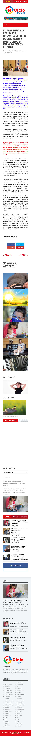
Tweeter (20, 244)
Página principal (7, 477)
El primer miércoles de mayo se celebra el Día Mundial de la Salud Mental (14, 484)
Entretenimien (9, 694)
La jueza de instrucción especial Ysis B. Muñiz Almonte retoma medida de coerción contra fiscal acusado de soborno (19, 558)
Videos (19, 726)
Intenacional (20, 701)
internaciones (21, 705)
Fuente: (19, 696)
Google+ (11, 247)
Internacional (20, 703)
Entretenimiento (21, 694)
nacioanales (20, 709)
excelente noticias (7, 697)
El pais (19, 692)
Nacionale (20, 713)
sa (5, 719)
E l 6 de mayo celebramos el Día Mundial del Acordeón (18, 538)
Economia (19, 688)
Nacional (7, 713)
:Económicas (8, 684)
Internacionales (9, 705)
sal (18, 719)
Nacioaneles (8, 711)
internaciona (8, 703)
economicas (8, 690)
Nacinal (7, 707)
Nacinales (20, 707)
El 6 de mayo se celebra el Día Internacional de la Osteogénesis (19, 530)
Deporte (7, 686)
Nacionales (8, 715)
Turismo (7, 726)
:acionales (20, 682)
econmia (7, 688)
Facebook (11, 244)
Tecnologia (20, 724)
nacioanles (20, 711)
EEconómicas (9, 692)
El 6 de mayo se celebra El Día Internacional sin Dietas (19, 546)
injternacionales (9, 701)
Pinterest (20, 247)
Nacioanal (7, 709)
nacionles (19, 715)
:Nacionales (20, 684)
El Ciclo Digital (15, 732)
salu (18, 722)
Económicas (20, 690)
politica (7, 717)
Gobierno (19, 699)
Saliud (6, 722)
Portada (19, 717)
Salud (6, 724)
